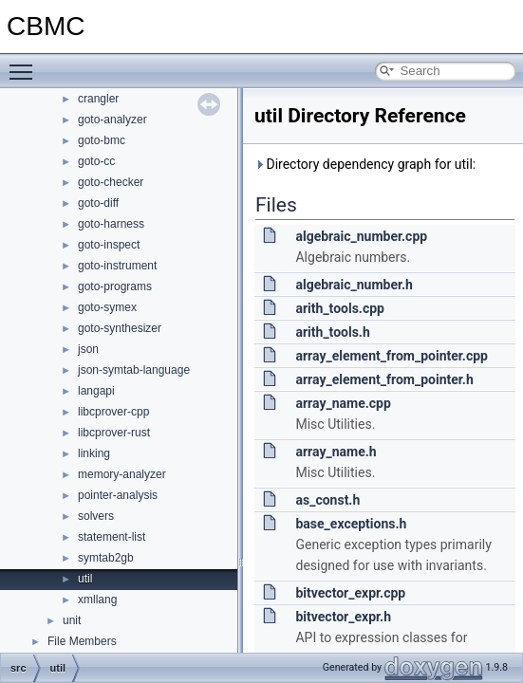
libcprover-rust (114, 432)
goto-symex (107, 307)
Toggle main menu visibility (25, 63)
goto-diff (98, 203)
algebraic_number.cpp (361, 236)
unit (72, 620)
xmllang (97, 599)
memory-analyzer (122, 474)
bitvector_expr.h (343, 616)
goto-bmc (101, 140)
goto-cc (96, 161)
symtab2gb (106, 557)
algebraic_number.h (353, 284)
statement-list (111, 537)
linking (94, 453)
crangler (98, 98)
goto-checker (110, 182)
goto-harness (111, 224)
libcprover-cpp (113, 411)
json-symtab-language (134, 370)
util (85, 578)
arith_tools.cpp (339, 308)
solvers (96, 516)
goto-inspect (109, 244)
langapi (96, 390)
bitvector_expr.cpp (350, 592)
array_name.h (335, 451)
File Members (82, 641)
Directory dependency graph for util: (365, 164)
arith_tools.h (332, 332)
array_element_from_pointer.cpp (391, 355)
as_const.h (327, 500)
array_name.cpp (342, 403)
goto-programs (115, 286)
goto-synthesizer (119, 328)
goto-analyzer (112, 119)
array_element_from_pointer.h (384, 379)
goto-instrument (117, 265)
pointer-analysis (118, 495)
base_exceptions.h (350, 523)
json (88, 349)
